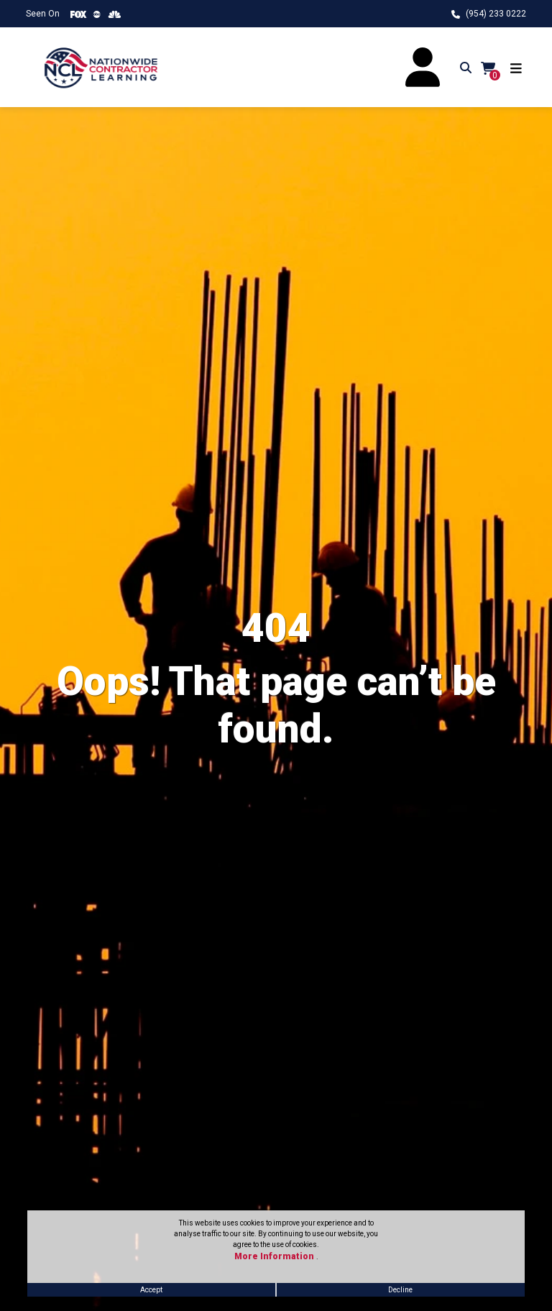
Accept (151, 1290)
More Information (275, 1256)
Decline (400, 1290)
